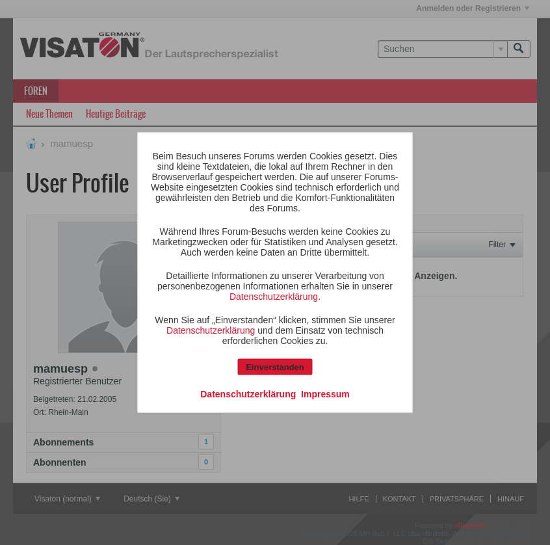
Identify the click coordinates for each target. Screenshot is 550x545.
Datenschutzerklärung (273, 296)
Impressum (325, 394)
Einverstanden (275, 367)
